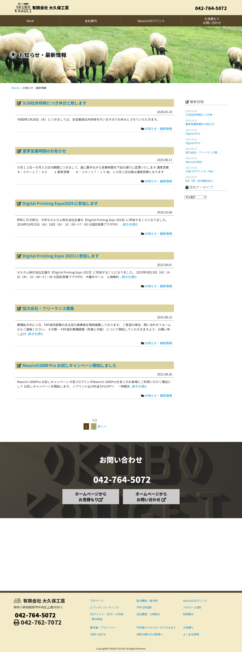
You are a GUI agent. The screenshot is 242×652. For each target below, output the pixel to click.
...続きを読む (129, 224)
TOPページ (96, 601)
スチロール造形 (192, 607)
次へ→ (101, 426)
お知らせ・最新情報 (158, 128)
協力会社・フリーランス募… (202, 152)
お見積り (188, 627)
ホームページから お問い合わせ (151, 496)
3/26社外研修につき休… (200, 114)
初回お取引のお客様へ (150, 634)
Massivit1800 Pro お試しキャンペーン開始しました (69, 365)
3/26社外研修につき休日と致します (54, 103)
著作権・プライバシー (103, 627)
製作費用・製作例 (147, 601)
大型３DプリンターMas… (200, 171)
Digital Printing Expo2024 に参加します (60, 203)
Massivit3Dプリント (195, 601)
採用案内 (188, 614)
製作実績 (97, 619)
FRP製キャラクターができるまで (156, 627)
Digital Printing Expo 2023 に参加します (60, 256)
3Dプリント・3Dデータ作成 (106, 614)
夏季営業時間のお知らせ (44, 151)
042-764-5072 (211, 8)
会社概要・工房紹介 (148, 614)
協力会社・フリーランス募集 (48, 308)
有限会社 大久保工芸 (50, 7)
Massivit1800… (194, 162)
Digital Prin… (193, 133)
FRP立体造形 (144, 607)
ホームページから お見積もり (91, 496)
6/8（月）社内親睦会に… (200, 181)
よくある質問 (191, 634)
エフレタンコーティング (104, 607)
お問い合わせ (98, 634)
